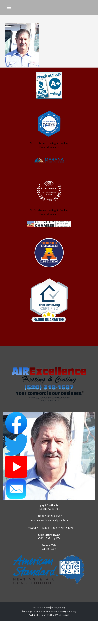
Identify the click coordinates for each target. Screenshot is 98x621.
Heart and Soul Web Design (54, 615)
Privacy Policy (58, 607)
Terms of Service (41, 607)
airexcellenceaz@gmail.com (53, 520)
